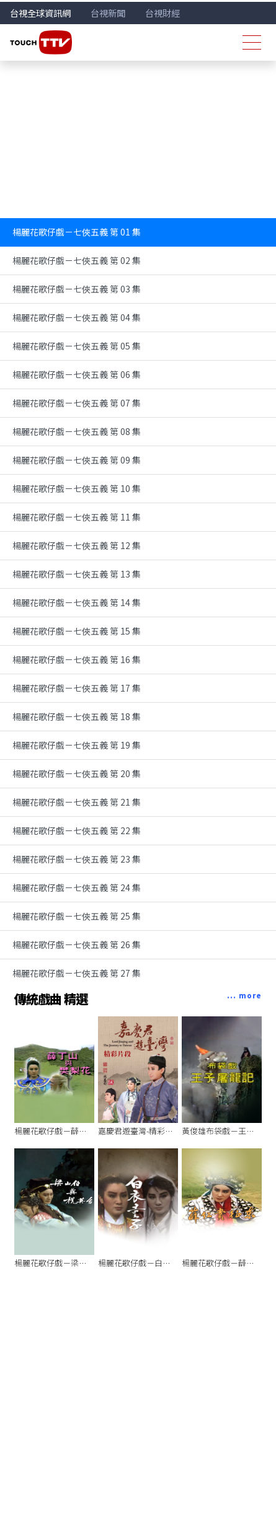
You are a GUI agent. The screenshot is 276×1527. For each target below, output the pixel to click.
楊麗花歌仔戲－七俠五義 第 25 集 (76, 916)
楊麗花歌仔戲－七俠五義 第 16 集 (76, 659)
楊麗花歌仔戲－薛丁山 (54, 1131)
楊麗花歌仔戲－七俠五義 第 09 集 (76, 460)
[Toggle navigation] (252, 42)
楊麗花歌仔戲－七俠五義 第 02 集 (76, 260)
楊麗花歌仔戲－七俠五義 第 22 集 (76, 830)
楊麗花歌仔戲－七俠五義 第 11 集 (76, 517)
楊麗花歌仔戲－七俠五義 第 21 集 (76, 802)
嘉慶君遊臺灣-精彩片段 (139, 1131)
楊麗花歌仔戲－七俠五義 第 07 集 (76, 403)
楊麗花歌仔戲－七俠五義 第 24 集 (76, 887)
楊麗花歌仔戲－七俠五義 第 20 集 (76, 773)
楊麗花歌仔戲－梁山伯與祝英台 (70, 1263)
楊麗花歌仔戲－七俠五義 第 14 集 (76, 602)
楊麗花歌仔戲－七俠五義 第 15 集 (76, 631)
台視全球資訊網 (40, 12)
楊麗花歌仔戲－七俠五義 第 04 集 (76, 317)
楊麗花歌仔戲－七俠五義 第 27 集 (76, 973)
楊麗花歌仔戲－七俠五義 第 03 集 (76, 289)
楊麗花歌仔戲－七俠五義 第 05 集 (76, 346)
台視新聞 (108, 12)
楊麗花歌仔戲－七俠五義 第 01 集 (76, 232)
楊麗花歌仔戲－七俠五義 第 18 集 (76, 716)
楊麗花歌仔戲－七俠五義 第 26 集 (76, 944)
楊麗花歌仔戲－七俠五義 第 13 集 (76, 574)
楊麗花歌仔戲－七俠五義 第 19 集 (76, 745)
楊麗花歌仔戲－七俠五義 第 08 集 (76, 431)
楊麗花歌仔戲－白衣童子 (142, 1263)
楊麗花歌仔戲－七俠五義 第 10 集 (76, 488)
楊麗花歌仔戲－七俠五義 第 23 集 (76, 859)
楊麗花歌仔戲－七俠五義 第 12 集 (76, 545)
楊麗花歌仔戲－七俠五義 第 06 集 (76, 374)
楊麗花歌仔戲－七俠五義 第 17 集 (76, 688)
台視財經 (162, 12)
